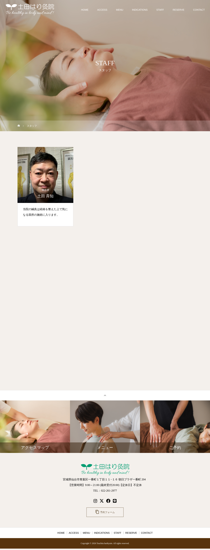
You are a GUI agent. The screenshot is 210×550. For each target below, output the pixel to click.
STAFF (160, 9)
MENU (119, 9)
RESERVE (178, 9)
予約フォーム (105, 512)
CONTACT (199, 9)
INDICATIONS (140, 9)
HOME (84, 9)
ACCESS (102, 9)
